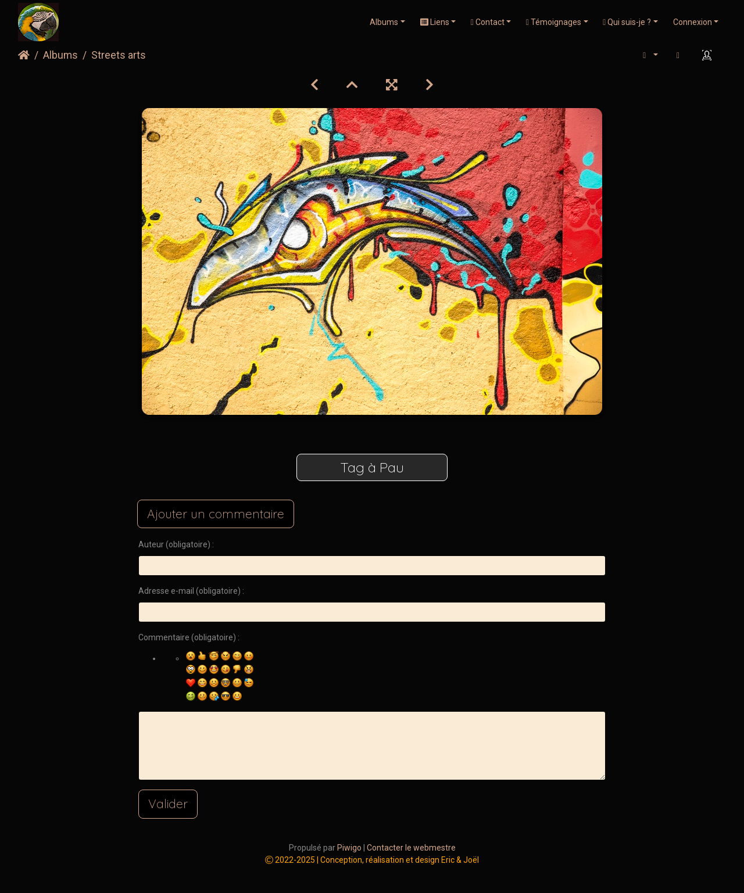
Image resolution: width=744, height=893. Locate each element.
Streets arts (118, 55)
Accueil (24, 55)
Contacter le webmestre (411, 847)
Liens (434, 22)
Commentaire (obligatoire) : (188, 637)
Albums (384, 22)
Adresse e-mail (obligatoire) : (191, 591)
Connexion (692, 22)
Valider (168, 803)
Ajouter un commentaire (215, 513)
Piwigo (349, 847)
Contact (488, 22)
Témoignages (553, 22)
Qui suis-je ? (627, 22)
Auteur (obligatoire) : (176, 544)
